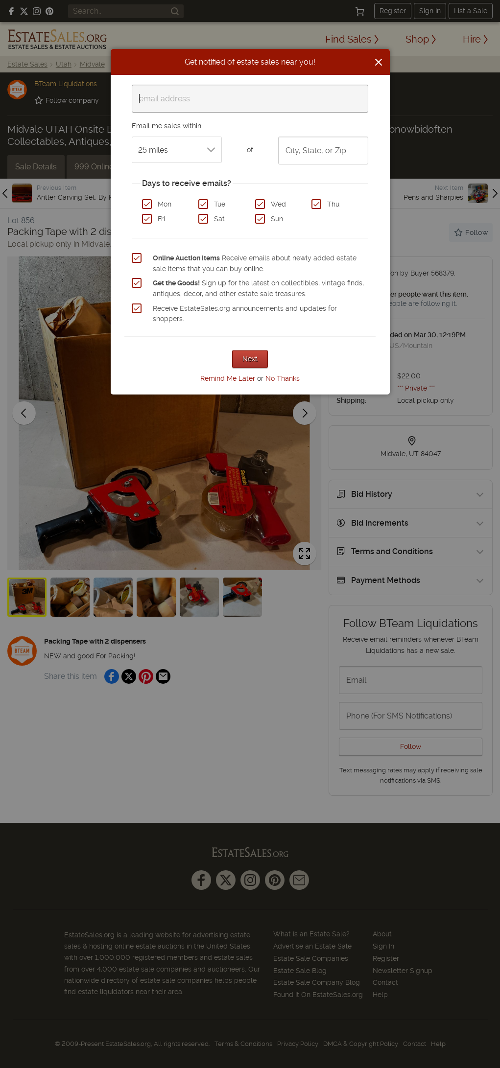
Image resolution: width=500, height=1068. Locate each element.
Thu (333, 204)
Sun (277, 219)
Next (250, 359)
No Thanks (282, 378)
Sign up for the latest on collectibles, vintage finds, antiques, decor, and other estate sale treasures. (258, 288)
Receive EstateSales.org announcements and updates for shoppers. (245, 313)
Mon (164, 204)
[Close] (378, 62)
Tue (219, 204)
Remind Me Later (227, 378)
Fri (161, 219)
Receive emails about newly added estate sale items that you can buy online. (255, 263)
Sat (219, 219)
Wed (278, 204)
